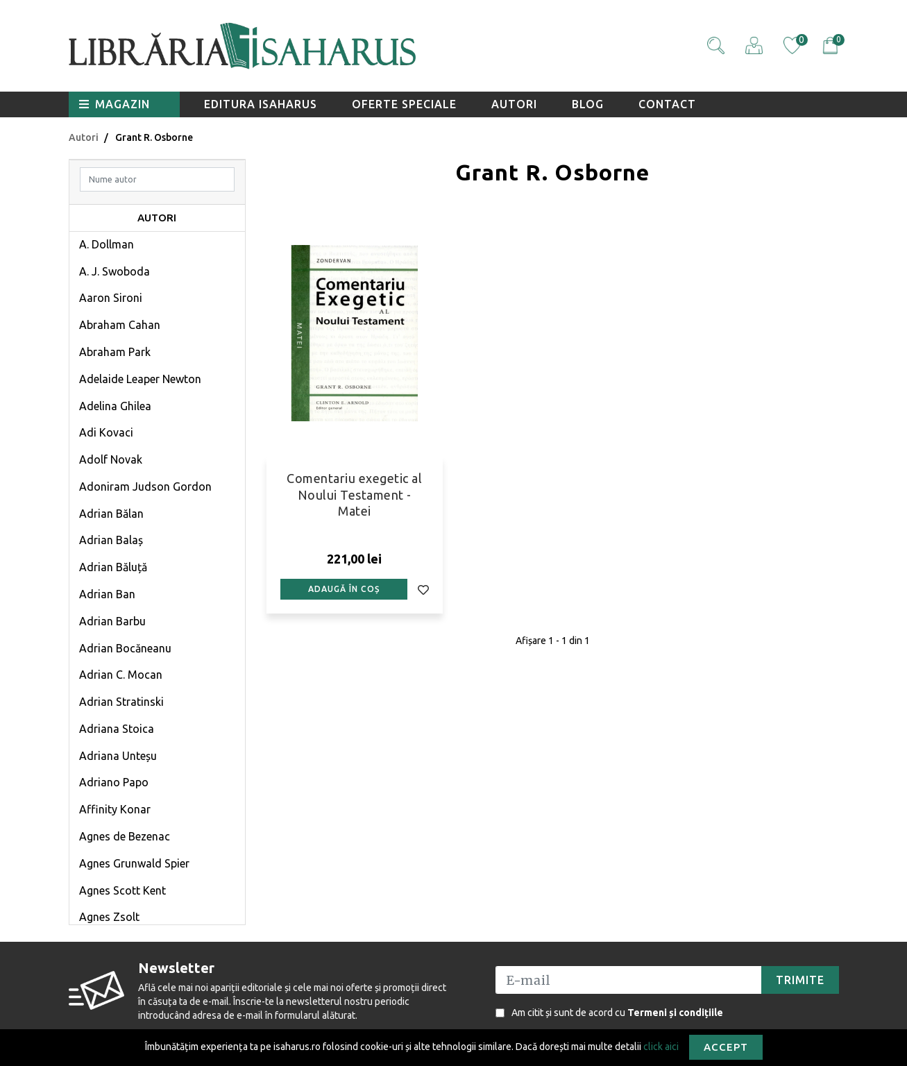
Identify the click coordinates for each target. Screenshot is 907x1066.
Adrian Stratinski (121, 701)
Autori (514, 104)
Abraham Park (115, 352)
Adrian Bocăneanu (125, 648)
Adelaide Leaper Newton (140, 379)
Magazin (114, 104)
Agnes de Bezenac (124, 836)
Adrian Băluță (113, 567)
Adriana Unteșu (118, 756)
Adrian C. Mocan (120, 674)
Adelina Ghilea (115, 406)
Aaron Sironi (110, 297)
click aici (661, 1045)
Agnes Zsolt (109, 917)
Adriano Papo (114, 782)
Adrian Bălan (111, 513)
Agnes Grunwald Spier (134, 863)
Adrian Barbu (112, 621)
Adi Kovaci (106, 432)
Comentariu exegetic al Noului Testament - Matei (354, 494)
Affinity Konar (115, 809)
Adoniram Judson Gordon (145, 486)
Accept (726, 1047)
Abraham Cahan (119, 325)
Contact (667, 104)
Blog (588, 104)
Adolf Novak (110, 459)
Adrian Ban (107, 594)
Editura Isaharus (260, 104)
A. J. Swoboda (114, 271)
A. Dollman (106, 244)
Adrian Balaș (111, 540)
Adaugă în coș (344, 588)
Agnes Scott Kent (122, 890)
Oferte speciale (404, 104)
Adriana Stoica (116, 728)
